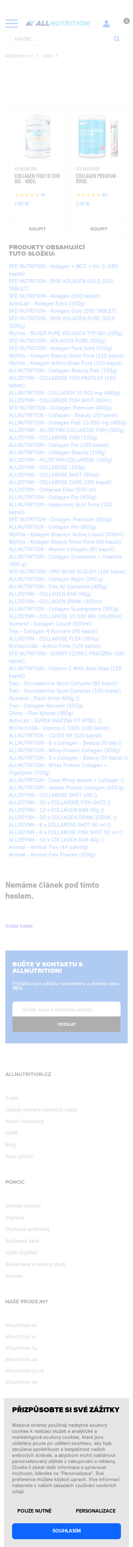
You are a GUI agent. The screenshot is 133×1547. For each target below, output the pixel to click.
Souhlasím (66, 1531)
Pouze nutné (34, 1511)
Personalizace (96, 1511)
